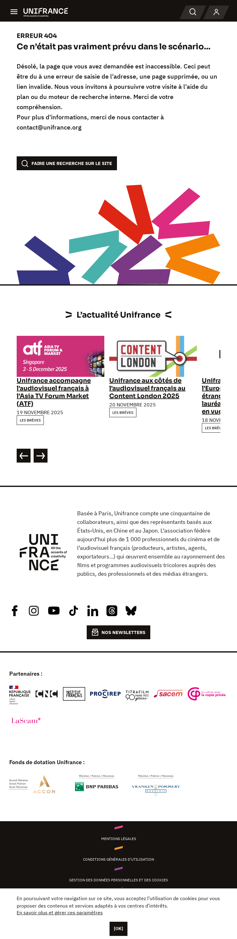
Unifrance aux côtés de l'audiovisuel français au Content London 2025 (147, 388)
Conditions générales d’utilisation (118, 859)
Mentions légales (118, 838)
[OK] (118, 928)
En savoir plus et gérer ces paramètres (60, 912)
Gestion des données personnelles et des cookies (118, 880)
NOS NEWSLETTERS (118, 632)
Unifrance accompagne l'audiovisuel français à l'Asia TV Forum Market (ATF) (54, 392)
